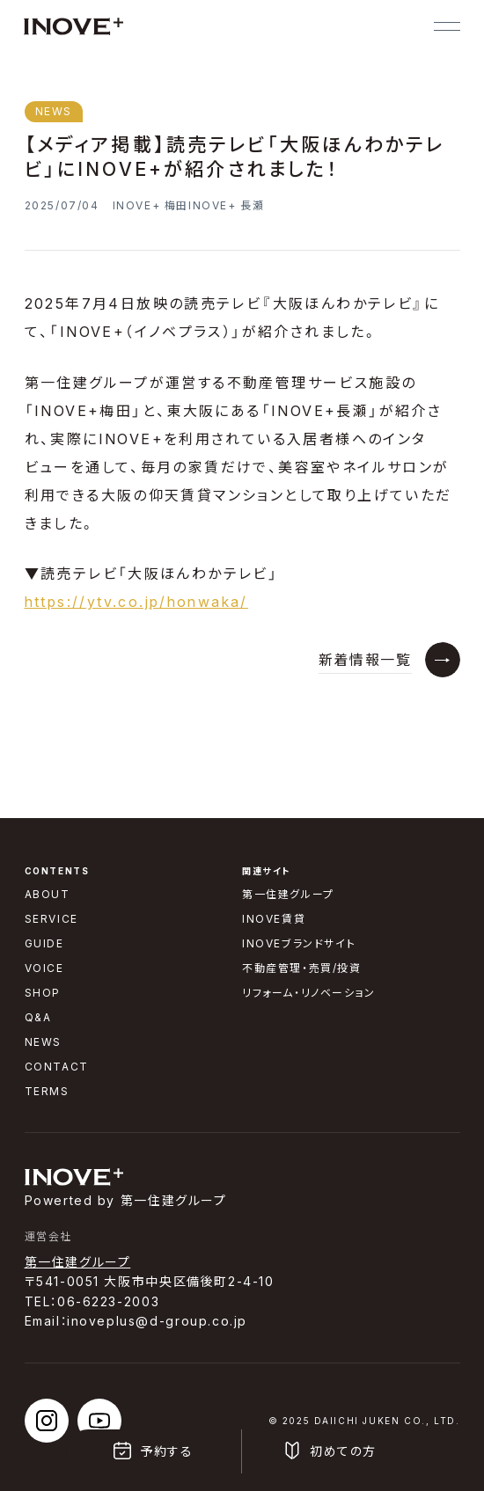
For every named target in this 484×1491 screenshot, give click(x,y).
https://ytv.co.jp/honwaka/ (136, 601)
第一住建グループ (78, 1261)
